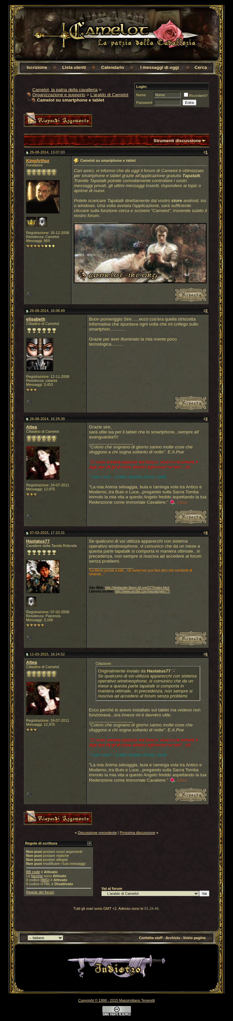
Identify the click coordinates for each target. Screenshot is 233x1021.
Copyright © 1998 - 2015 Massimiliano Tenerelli (116, 1000)
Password (144, 103)
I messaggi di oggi (159, 67)
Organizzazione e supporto (58, 94)
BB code (33, 872)
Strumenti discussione (177, 140)
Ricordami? (196, 96)
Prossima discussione (137, 833)
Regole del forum (40, 892)
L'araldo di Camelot (109, 94)
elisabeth (36, 319)
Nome (141, 95)
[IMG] (45, 880)
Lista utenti (74, 67)
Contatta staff (151, 938)
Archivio (173, 938)
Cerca (200, 67)
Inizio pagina (194, 938)
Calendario (112, 67)
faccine (37, 876)
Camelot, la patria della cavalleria (64, 89)
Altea (31, 426)
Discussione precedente (97, 833)
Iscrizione (37, 67)
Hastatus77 (38, 541)
